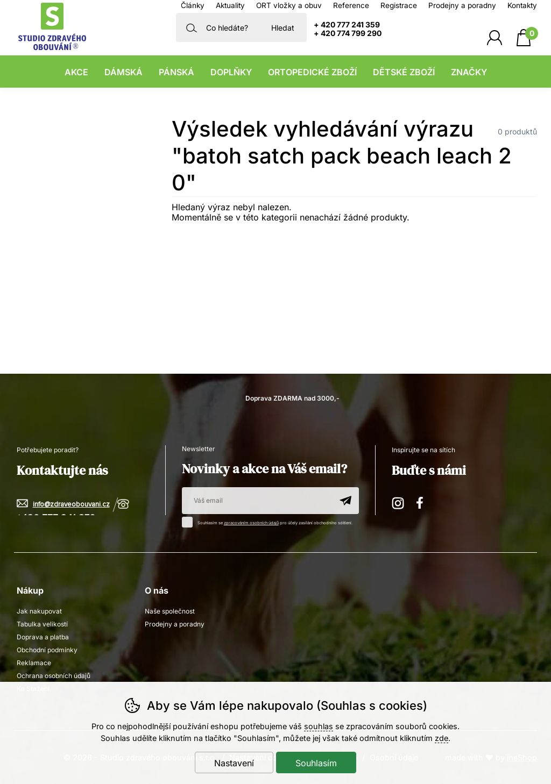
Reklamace (34, 663)
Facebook (423, 501)
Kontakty (522, 5)
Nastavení (234, 763)
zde (441, 738)
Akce (76, 72)
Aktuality (230, 5)
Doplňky (231, 72)
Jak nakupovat (39, 611)
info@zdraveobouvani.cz (71, 504)
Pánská (176, 72)
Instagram (399, 501)
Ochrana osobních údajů (53, 676)
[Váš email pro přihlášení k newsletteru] (257, 500)
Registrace (398, 5)
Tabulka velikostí (42, 624)
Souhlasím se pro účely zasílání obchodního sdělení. (269, 521)
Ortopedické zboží (312, 72)
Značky (469, 72)
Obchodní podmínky (47, 650)
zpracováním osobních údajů (251, 523)
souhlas (318, 726)
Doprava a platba (43, 637)
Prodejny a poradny (462, 5)
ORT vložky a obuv (289, 5)
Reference (351, 5)
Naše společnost (170, 611)
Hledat (282, 27)
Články (192, 5)
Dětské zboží (404, 72)
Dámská (123, 72)
